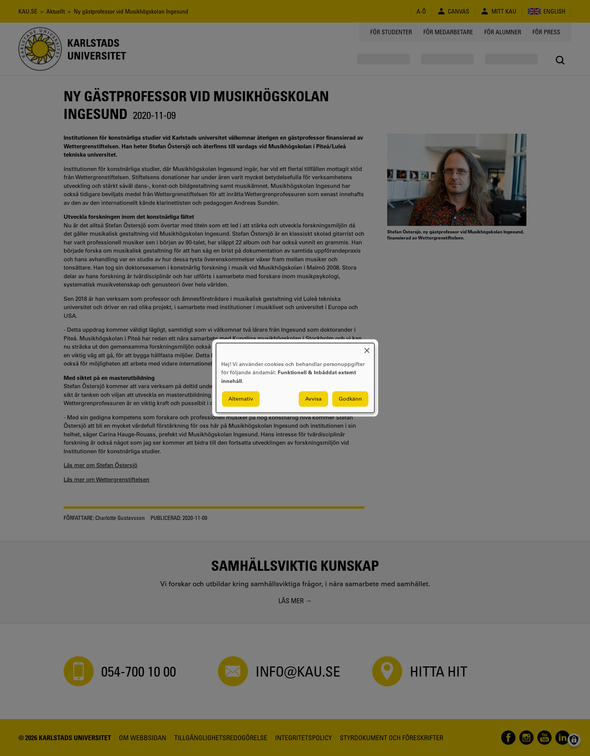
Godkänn (350, 399)
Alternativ (240, 399)
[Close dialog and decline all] (366, 347)
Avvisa (313, 399)
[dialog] (295, 378)
